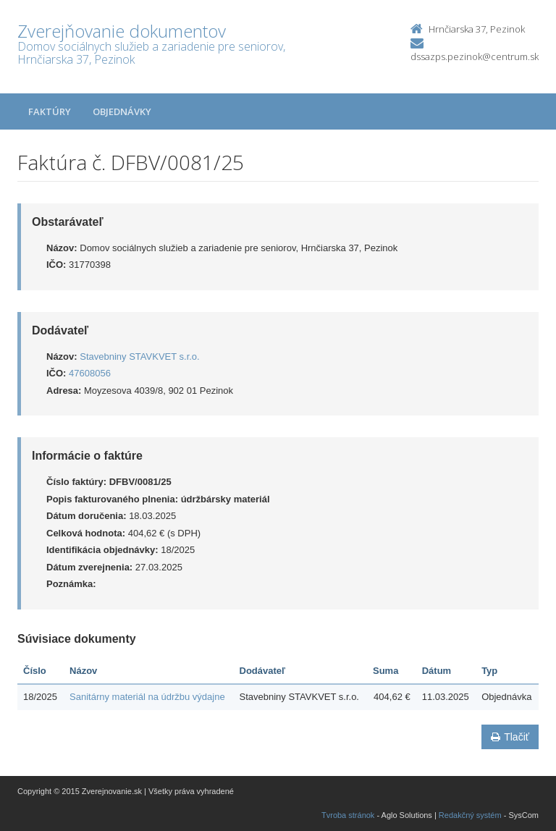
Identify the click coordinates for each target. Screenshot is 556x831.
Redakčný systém (470, 815)
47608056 (90, 373)
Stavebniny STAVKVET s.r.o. (139, 356)
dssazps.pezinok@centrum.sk (474, 56)
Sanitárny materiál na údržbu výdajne (147, 696)
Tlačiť (510, 737)
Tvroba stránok (347, 815)
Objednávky (122, 111)
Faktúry (49, 111)
